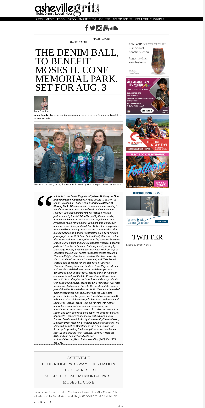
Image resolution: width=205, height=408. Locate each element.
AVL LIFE (105, 19)
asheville (78, 357)
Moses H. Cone (78, 382)
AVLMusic (110, 396)
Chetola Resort (78, 370)
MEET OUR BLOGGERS (149, 19)
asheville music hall (43, 396)
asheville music (92, 396)
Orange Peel (54, 392)
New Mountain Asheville (109, 392)
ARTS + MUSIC (45, 19)
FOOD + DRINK (66, 19)
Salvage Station (90, 392)
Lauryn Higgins (41, 392)
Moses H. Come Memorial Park (78, 376)
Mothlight (76, 396)
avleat (64, 392)
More (120, 406)
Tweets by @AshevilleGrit (138, 244)
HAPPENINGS (87, 19)
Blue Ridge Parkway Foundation (78, 364)
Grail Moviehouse (61, 396)
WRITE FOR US (122, 19)
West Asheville (75, 392)
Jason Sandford (41, 111)
